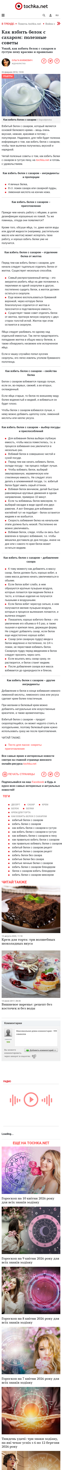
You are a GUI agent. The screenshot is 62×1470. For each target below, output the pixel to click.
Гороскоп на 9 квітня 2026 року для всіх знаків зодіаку (30, 1260)
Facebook (38, 782)
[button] (50, 15)
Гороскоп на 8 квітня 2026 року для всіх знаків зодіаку (30, 1320)
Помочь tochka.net (29, 23)
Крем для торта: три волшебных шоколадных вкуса (28, 941)
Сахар (31, 804)
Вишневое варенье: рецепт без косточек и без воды (27, 1006)
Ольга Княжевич (22, 60)
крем (45, 804)
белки (30, 808)
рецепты (7, 76)
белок (15, 808)
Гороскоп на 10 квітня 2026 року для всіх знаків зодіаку (28, 1200)
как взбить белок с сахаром (29, 816)
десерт (15, 804)
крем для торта (21, 812)
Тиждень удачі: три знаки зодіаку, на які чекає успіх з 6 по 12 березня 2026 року (30, 1442)
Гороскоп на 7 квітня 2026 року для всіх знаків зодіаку (30, 1380)
